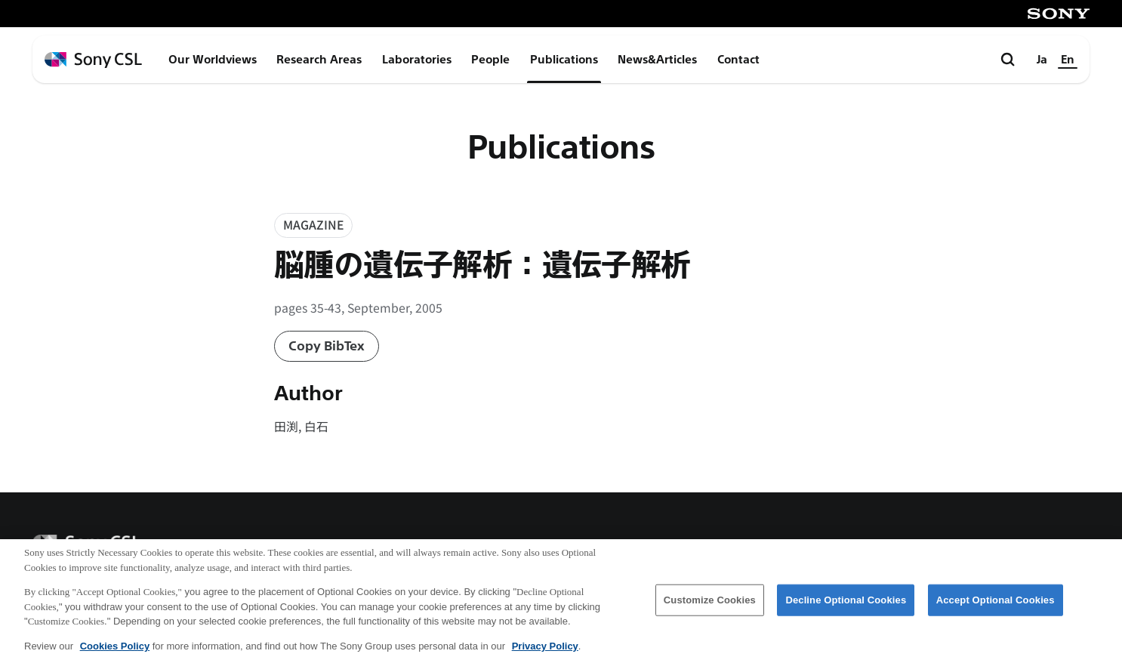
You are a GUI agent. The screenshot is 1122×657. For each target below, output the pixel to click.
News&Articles (657, 59)
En (1067, 59)
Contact (738, 59)
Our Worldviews (212, 59)
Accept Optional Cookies (995, 606)
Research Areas (319, 59)
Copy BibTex (326, 346)
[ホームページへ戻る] (93, 60)
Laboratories (417, 59)
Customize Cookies (710, 606)
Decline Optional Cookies (845, 606)
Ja (1042, 59)
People (490, 59)
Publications (564, 59)
